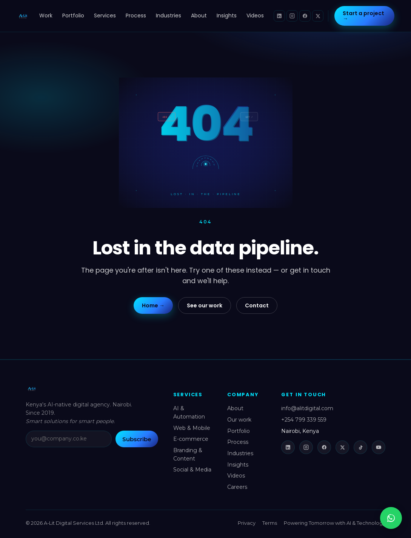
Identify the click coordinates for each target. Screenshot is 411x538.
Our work (239, 419)
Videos (255, 15)
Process (136, 15)
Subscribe (136, 439)
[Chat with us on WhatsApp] (391, 518)
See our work (204, 305)
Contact (257, 305)
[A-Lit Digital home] (23, 16)
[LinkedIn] (279, 16)
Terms (269, 523)
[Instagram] (292, 16)
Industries (168, 15)
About (199, 15)
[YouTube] (378, 447)
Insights (227, 15)
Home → (153, 305)
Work (45, 15)
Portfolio (73, 15)
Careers (237, 487)
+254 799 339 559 (303, 419)
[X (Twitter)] (317, 16)
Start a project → (363, 15)
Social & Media (192, 469)
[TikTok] (360, 447)
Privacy (247, 523)
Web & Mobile (191, 428)
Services (105, 15)
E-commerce (190, 439)
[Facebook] (305, 16)
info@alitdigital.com (307, 408)
